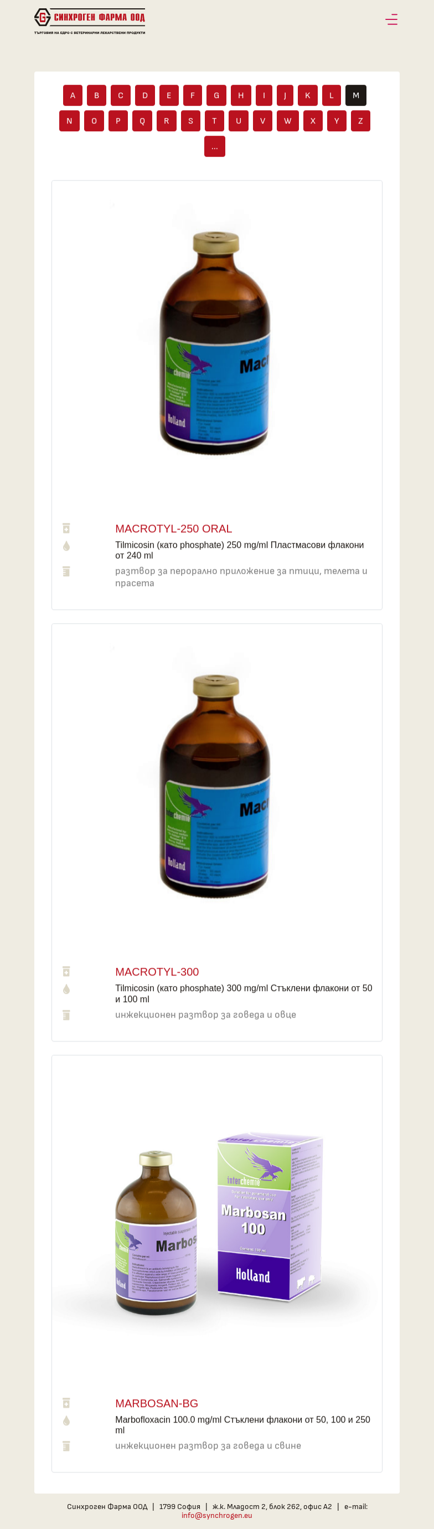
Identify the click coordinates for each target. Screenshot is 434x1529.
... (214, 149)
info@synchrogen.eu (217, 1515)
